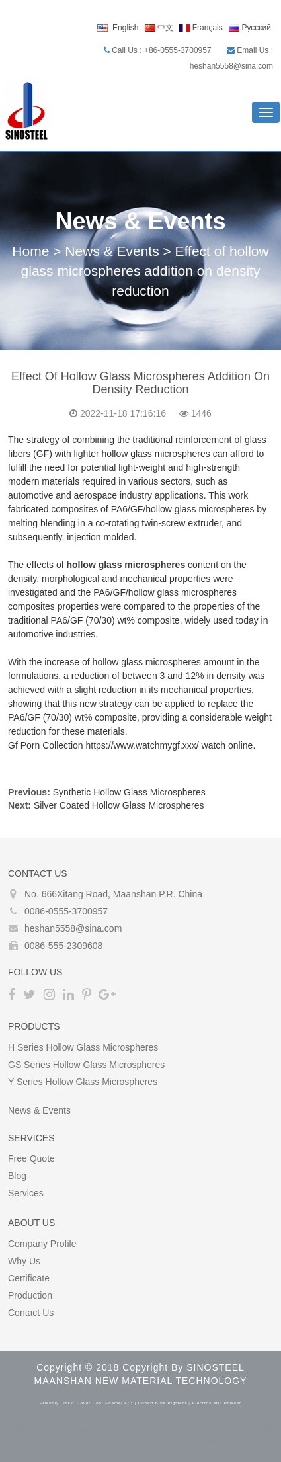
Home (30, 251)
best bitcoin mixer (158, 1429)
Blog (17, 1175)
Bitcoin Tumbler (31, 1429)
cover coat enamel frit (105, 1403)
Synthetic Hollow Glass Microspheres (129, 792)
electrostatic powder (216, 1403)
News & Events (112, 251)
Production (30, 1295)
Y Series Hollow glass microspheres (82, 1081)
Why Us (24, 1261)
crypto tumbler (137, 1442)
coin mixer (84, 1442)
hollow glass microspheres (125, 564)
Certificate (29, 1278)
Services (26, 1193)
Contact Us (31, 1312)
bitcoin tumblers (201, 1442)
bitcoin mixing (224, 1429)
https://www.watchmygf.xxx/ (142, 745)
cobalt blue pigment (162, 1403)
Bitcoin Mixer (92, 1429)
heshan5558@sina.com (73, 928)
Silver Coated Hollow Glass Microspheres (119, 805)
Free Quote (31, 1158)
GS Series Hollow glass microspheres (86, 1064)
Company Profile (42, 1244)
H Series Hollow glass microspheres (83, 1047)
